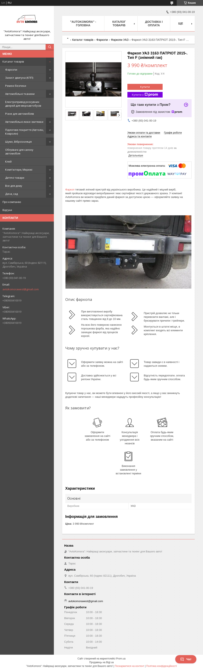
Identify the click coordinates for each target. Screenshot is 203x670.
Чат (185, 659)
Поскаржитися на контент (129, 666)
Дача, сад (11, 194)
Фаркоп (69, 189)
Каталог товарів (13, 61)
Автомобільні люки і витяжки (24, 122)
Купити (145, 87)
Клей (8, 161)
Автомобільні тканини (20, 94)
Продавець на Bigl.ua (101, 662)
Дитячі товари (14, 178)
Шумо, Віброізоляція (18, 141)
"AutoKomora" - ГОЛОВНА (83, 23)
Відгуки (7, 210)
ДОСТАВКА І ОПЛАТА (154, 23)
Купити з (145, 95)
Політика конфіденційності (161, 666)
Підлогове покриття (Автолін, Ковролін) (24, 131)
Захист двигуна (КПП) (19, 78)
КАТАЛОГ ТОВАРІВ (119, 23)
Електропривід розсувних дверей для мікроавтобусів (23, 103)
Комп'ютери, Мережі (18, 169)
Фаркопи (11, 69)
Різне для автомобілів (19, 114)
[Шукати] (50, 47)
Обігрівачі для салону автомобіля (19, 151)
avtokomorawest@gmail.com (20, 289)
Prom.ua (121, 658)
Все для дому (13, 186)
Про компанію (11, 202)
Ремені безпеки (15, 86)
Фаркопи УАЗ (119, 39)
